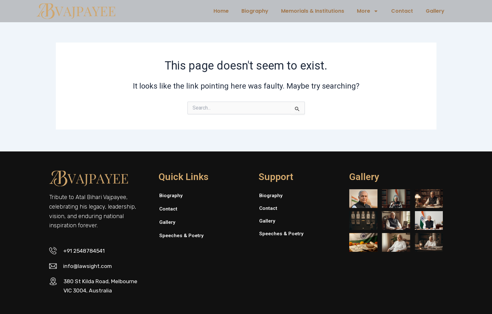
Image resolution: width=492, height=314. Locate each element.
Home (221, 11)
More (367, 11)
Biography (254, 11)
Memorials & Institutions (312, 11)
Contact (402, 11)
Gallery (435, 11)
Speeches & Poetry (182, 234)
